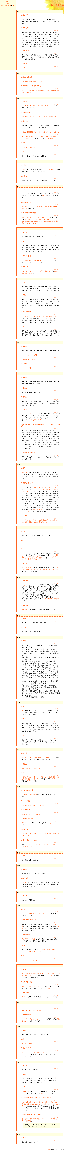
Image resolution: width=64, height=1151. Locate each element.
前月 (9, 5)
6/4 (18, 162)
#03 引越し (24, 397)
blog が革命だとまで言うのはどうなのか (45, 487)
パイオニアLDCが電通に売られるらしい (34, 913)
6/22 (18, 892)
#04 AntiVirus (24, 563)
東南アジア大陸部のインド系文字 (32, 986)
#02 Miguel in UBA (26, 202)
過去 (6, 5)
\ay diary (50, 138)
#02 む (22, 540)
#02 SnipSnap (24, 605)
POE (50, 416)
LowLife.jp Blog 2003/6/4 (35, 420)
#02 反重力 (24, 764)
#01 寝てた (24, 895)
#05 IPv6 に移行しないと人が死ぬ (31, 1114)
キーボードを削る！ (28, 1043)
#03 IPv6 (23, 772)
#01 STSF (23, 969)
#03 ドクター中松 (26, 1048)
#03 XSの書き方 (25, 810)
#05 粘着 (23, 143)
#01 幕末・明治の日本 (27, 77)
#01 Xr (22, 706)
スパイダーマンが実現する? (30, 147)
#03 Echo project (25, 1087)
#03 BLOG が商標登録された (29, 213)
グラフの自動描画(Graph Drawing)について (34, 260)
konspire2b (25, 585)
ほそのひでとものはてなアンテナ (35, 219)
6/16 (18, 750)
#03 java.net (24, 549)
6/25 (18, 1002)
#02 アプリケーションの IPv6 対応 (31, 86)
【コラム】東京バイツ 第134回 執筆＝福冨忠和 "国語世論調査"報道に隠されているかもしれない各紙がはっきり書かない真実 (41, 1104)
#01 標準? (23, 468)
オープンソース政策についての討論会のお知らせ (36, 106)
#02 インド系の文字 (26, 982)
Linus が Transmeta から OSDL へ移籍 (33, 805)
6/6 (18, 229)
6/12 (18, 577)
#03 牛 (22, 735)
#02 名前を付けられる (27, 483)
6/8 (18, 343)
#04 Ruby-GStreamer (27, 818)
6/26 (18, 1027)
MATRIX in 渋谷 (26, 368)
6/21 (18, 866)
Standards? (25, 472)
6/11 (18, 528)
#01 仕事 (23, 531)
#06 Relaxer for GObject (28, 452)
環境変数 (44, 195)
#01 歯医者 (24, 232)
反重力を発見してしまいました (31, 768)
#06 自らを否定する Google (29, 840)
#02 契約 (23, 295)
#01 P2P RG (24, 1006)
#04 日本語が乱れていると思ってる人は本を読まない (36, 1097)
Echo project (25, 1091)
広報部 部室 (54, 116)
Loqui (23, 193)
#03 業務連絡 (24, 121)
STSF (50, 975)
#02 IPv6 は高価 (25, 112)
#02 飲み (23, 627)
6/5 (18, 186)
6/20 (18, 852)
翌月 (13, 5)
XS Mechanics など (27, 814)
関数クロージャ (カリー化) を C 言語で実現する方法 (37, 271)
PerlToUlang (51, 169)
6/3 (18, 98)
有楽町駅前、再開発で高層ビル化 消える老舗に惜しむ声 (39, 316)
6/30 (18, 1134)
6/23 (18, 906)
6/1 (18, 11)
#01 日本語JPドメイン (27, 753)
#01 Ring (23, 618)
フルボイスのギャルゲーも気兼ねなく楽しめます (36, 833)
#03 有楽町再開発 (26, 311)
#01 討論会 (24, 101)
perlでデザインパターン (33, 960)
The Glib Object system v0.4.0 (30, 359)
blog (33, 553)
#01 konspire (24, 580)
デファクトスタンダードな (30, 1019)
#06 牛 (22, 151)
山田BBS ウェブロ (46, 1093)
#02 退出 (23, 241)
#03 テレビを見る (26, 50)
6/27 (18, 1062)
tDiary (49, 1149)
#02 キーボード (25, 1039)
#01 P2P (23, 282)
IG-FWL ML (46, 988)
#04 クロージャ (25, 267)
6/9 (18, 374)
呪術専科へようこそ (39, 509)
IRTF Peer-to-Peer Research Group (31, 1010)
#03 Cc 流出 (24, 515)
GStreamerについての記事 (29, 794)
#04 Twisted (24, 409)
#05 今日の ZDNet (26, 829)
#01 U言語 (24, 165)
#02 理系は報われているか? (29, 919)
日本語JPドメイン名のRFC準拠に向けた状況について (38, 757)
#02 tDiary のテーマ (26, 1014)
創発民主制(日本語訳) (28, 939)
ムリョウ (24, 882)
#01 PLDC (24, 909)
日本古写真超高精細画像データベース (33, 81)
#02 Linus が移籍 (25, 801)
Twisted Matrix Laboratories (29, 414)
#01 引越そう (24, 15)
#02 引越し (24, 388)
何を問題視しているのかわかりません (34, 777)
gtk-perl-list (37, 814)
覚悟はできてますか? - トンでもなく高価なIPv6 (36, 116)
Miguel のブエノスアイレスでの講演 (32, 206)
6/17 (18, 787)
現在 (2, 5)
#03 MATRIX (24, 363)
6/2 (18, 73)
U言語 (24, 169)
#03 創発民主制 (25, 934)
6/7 (18, 279)
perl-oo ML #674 (36, 951)
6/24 (18, 966)
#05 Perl (23, 956)
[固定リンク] (56, 17)
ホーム (8, 1)
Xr (22, 710)
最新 (7, 3)
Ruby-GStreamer (26, 822)
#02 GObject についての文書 (29, 355)
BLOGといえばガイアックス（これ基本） (34, 217)
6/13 (18, 615)
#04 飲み (23, 326)
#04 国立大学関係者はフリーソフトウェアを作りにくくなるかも (40, 132)
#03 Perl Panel (25, 992)
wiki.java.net (25, 553)
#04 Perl (23, 945)
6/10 (18, 464)
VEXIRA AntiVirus (27, 567)
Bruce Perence (27, 511)
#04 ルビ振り (24, 63)
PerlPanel (24, 997)
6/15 (18, 703)
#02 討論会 (24, 176)
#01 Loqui (23, 189)
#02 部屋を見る (25, 28)
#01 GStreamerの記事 (27, 790)
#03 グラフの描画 (26, 256)
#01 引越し (24, 346)
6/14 (18, 637)
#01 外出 (23, 855)
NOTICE (62, 1147)
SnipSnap (24, 609)
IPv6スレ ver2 (31, 781)
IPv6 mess (55, 779)
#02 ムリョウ (24, 878)
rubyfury (24, 68)
